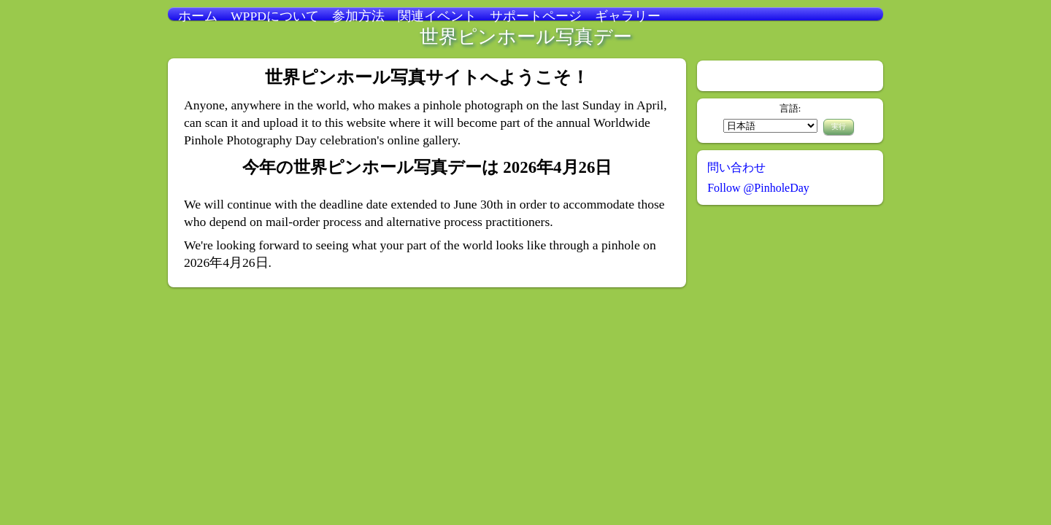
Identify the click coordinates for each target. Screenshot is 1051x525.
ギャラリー (628, 16)
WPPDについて (275, 16)
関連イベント (437, 16)
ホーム (197, 16)
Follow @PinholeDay (758, 188)
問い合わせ (736, 167)
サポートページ (536, 16)
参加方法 (358, 16)
